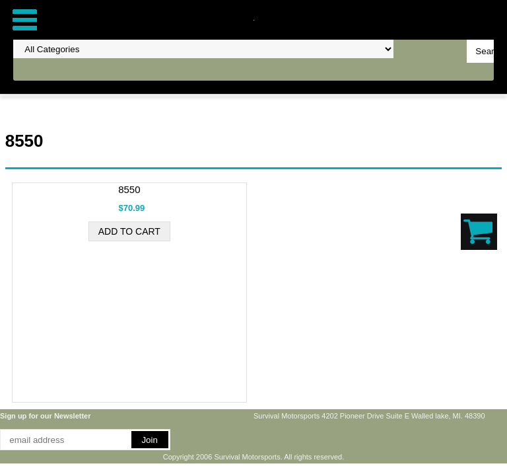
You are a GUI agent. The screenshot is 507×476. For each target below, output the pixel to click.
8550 (129, 189)
